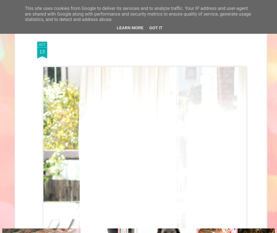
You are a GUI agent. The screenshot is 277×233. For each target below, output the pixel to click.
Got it (156, 28)
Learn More (130, 28)
